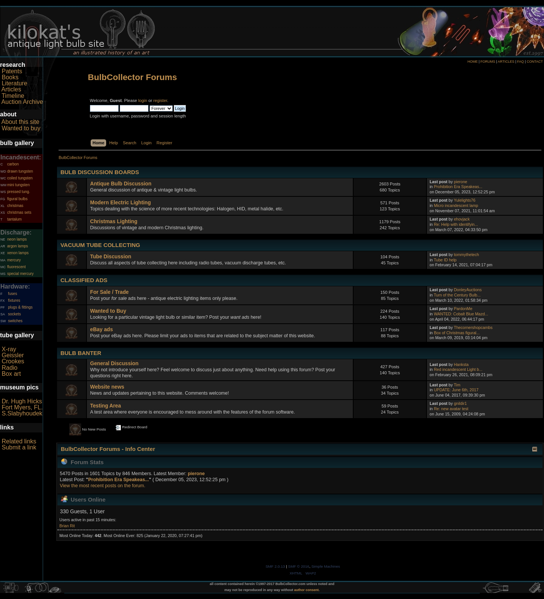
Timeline (13, 96)
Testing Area (105, 406)
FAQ (520, 61)
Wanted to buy (21, 128)
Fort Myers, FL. (22, 407)
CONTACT (535, 61)
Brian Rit (67, 525)
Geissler (13, 355)
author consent (306, 590)
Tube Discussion (110, 256)
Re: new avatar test (451, 408)
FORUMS (488, 61)
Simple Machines (325, 566)
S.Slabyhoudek (22, 413)
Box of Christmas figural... (456, 332)
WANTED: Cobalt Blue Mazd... (461, 314)
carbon (13, 164)
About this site (21, 122)
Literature (14, 83)
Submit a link (19, 447)
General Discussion (114, 363)
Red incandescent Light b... (458, 369)
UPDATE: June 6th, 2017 (456, 389)
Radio (9, 367)
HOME (472, 61)
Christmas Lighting (114, 221)
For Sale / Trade (109, 292)
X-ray (9, 349)
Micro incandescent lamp (456, 205)
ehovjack (462, 219)
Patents (12, 71)
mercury (14, 260)
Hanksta (461, 364)
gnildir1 (460, 403)
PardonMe (463, 308)
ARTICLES (506, 61)
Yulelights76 (464, 200)
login (142, 100)
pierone (460, 181)
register (160, 100)
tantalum (14, 219)
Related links (19, 441)
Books (10, 77)
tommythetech (466, 254)
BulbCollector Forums (132, 77)
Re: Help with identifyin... (456, 224)
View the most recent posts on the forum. (102, 485)
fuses (12, 294)
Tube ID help (445, 260)
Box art (11, 374)
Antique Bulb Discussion (120, 184)
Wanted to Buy (108, 311)
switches (15, 321)
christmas (15, 206)
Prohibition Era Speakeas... (458, 186)
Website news (107, 387)
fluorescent (16, 267)
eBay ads (101, 329)
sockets (14, 314)
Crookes (13, 361)
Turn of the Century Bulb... (457, 295)
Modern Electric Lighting (120, 202)
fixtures (14, 300)
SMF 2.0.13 (275, 566)
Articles (11, 89)
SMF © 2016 (298, 566)
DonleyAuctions (468, 289)
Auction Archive (22, 102)
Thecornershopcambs (473, 327)
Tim (457, 385)
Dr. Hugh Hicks (22, 401)
